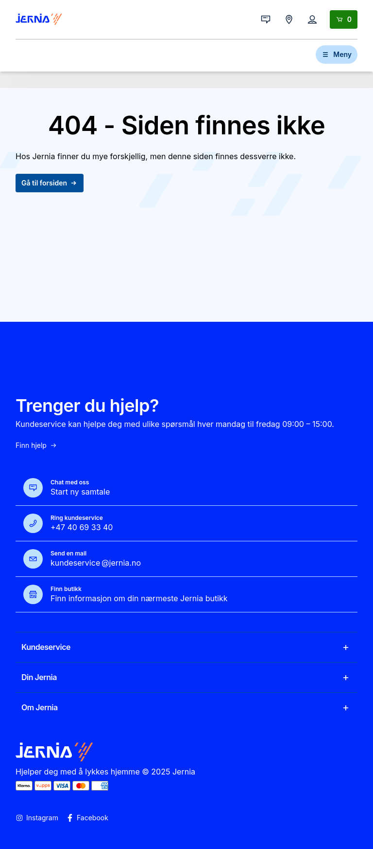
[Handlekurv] (343, 19)
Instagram (37, 818)
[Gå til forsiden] (39, 19)
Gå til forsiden (49, 183)
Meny (337, 54)
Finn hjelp (36, 445)
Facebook (87, 818)
